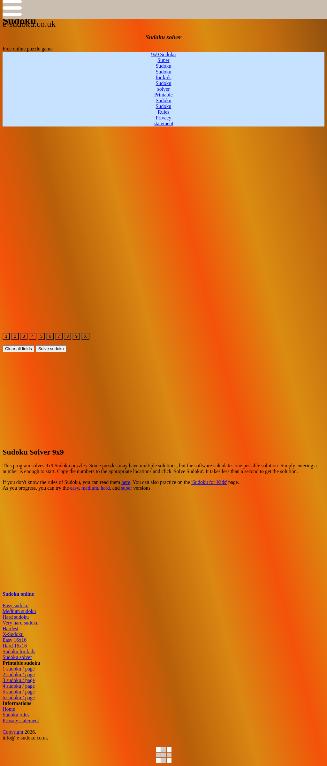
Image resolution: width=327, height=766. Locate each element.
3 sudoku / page (19, 680)
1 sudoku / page (19, 668)
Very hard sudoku (21, 622)
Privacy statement (21, 720)
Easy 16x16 (15, 640)
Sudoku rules (16, 714)
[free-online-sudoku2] (8, 232)
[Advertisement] (163, 171)
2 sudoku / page (19, 674)
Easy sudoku (15, 605)
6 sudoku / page (19, 697)
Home (9, 709)
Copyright (13, 732)
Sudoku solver (17, 657)
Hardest (11, 628)
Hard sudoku (16, 617)
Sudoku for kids (19, 651)
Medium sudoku (19, 611)
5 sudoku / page (19, 691)
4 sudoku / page (19, 686)
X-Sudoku (13, 634)
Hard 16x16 (15, 645)
